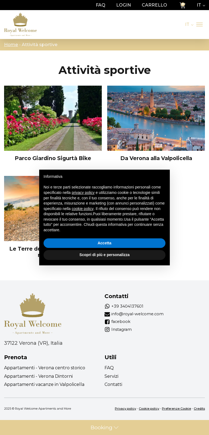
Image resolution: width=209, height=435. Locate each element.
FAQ (100, 5)
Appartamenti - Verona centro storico (44, 367)
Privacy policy (125, 408)
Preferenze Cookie (176, 408)
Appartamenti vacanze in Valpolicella (44, 384)
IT (199, 5)
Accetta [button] (105, 243)
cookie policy (83, 208)
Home (11, 44)
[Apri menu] (199, 24)
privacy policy (83, 192)
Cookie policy (149, 408)
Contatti (113, 384)
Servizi (111, 376)
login (123, 5)
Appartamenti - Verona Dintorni (38, 376)
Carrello (154, 5)
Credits (199, 408)
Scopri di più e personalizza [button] (104, 255)
